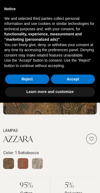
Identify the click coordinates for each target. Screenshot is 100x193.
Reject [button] (27, 79)
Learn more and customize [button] (50, 92)
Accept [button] (73, 79)
